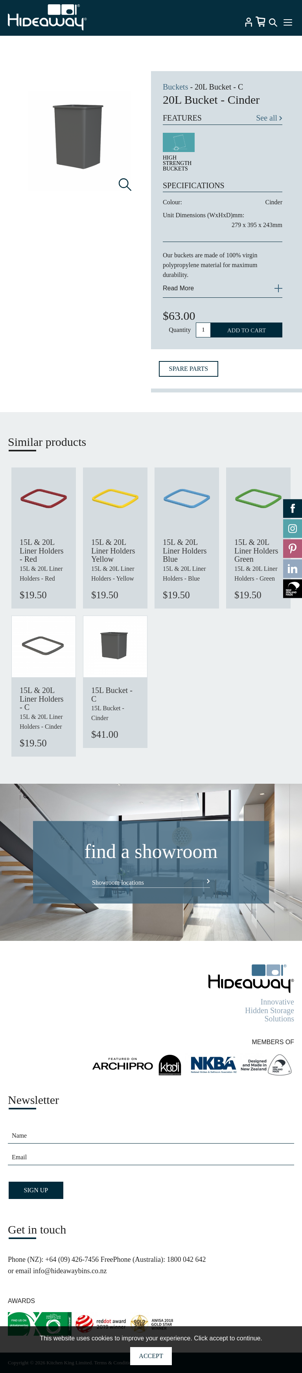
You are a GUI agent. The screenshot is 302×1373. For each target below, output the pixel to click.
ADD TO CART (246, 330)
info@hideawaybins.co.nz (70, 1271)
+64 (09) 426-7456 (72, 1259)
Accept (151, 1356)
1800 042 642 (186, 1259)
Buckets (175, 86)
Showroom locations (118, 882)
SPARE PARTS (188, 368)
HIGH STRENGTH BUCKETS (177, 163)
